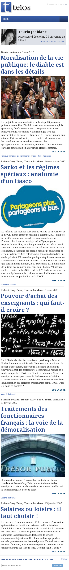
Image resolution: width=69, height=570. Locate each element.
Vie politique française (41, 156)
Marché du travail (8, 394)
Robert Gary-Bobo (11, 161)
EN (61, 4)
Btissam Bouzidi (10, 399)
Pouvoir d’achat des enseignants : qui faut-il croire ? (32, 303)
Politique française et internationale (16, 156)
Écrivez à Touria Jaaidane (52, 41)
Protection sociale (8, 285)
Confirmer (57, 565)
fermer (64, 559)
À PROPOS (52, 4)
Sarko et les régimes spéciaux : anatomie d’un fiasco (30, 174)
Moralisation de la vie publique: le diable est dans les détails (32, 65)
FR (66, 4)
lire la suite (59, 152)
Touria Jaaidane (10, 51)
